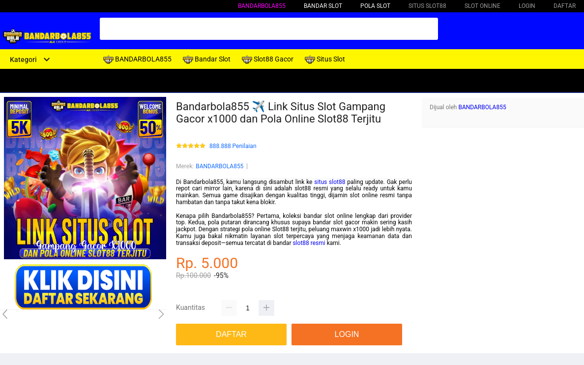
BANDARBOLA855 (262, 5)
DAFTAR (565, 5)
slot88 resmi (308, 243)
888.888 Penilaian (233, 146)
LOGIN (527, 5)
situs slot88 (329, 182)
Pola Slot (375, 5)
